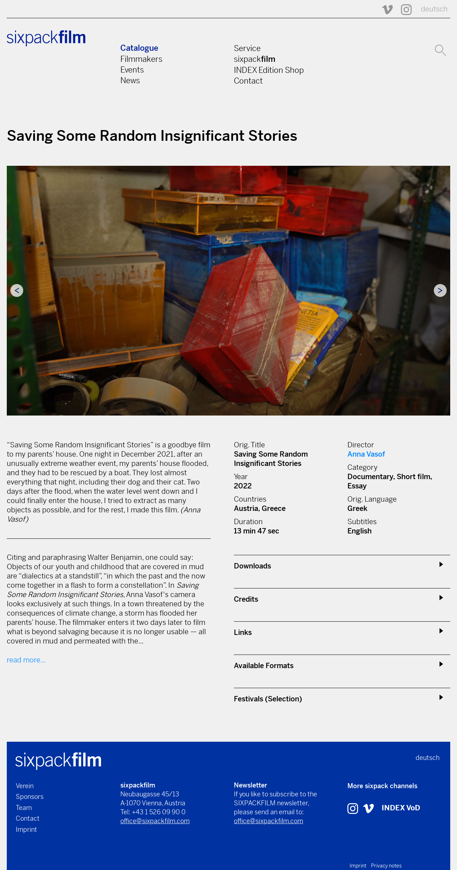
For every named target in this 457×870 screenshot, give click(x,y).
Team (24, 808)
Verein (25, 786)
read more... (26, 660)
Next (440, 290)
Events (132, 70)
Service (247, 48)
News (130, 80)
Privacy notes (386, 865)
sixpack (254, 59)
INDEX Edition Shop (269, 70)
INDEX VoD (401, 808)
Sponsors (30, 796)
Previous (16, 290)
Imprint (26, 829)
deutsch (434, 9)
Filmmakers (141, 59)
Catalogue (139, 48)
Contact (248, 81)
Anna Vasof (366, 454)
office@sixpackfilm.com (155, 821)
